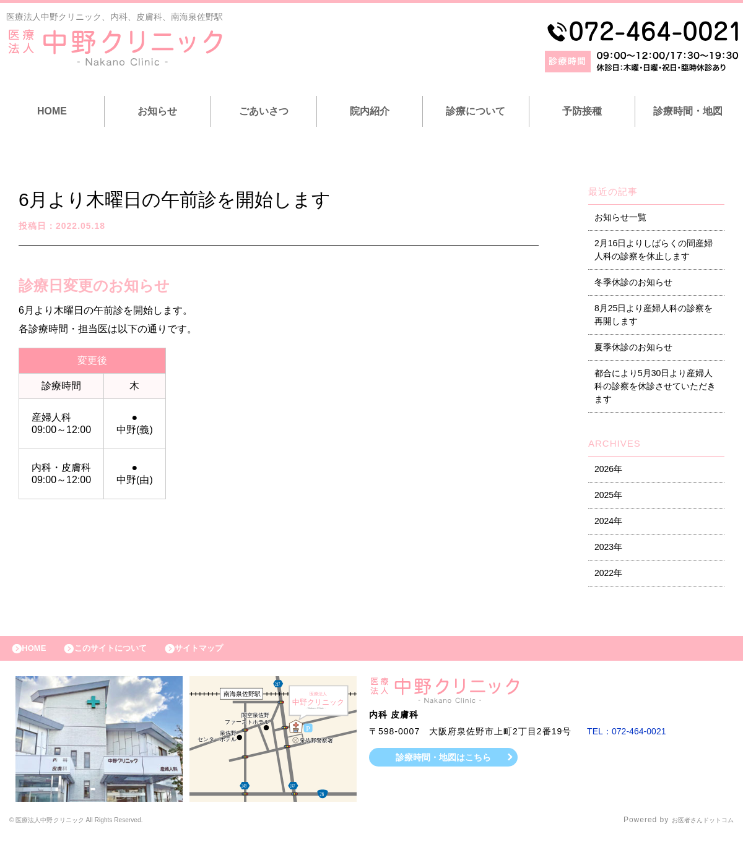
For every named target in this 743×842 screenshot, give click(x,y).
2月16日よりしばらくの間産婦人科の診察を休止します (653, 249)
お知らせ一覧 (620, 217)
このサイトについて (126, 651)
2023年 (608, 547)
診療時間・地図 (688, 111)
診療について (475, 111)
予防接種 (582, 111)
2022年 (608, 573)
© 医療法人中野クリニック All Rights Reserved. (99, 826)
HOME (52, 111)
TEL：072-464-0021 (631, 737)
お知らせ (157, 111)
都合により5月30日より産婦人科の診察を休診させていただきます (655, 386)
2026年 (608, 469)
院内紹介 (369, 111)
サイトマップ (226, 651)
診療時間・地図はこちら (444, 763)
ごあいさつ (264, 111)
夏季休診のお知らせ (633, 347)
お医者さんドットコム (693, 826)
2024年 (608, 521)
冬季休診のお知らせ (633, 282)
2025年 (608, 495)
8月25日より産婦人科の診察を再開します (653, 314)
